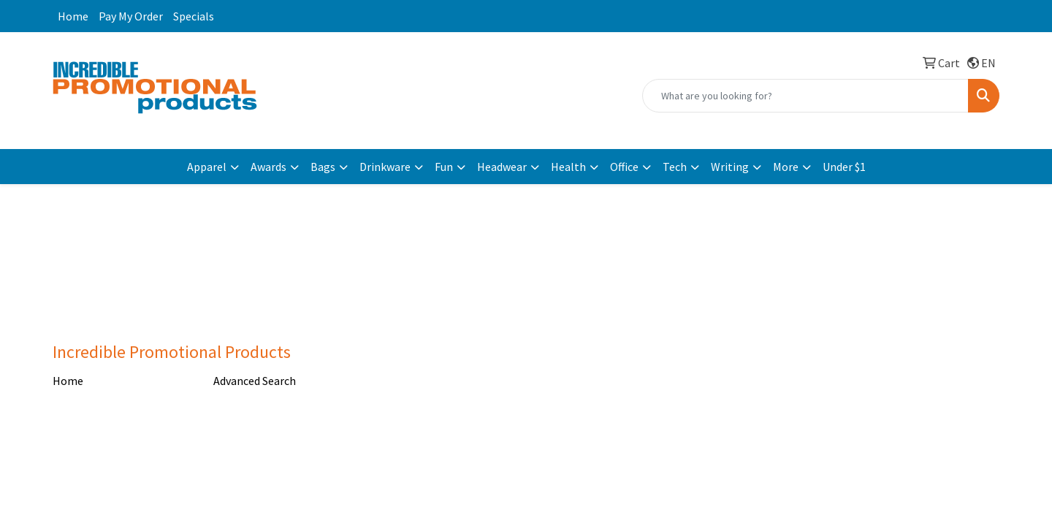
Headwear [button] (502, 166)
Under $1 (844, 166)
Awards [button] (268, 166)
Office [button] (624, 166)
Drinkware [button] (385, 166)
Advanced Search (254, 380)
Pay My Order (131, 16)
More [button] (785, 166)
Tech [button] (675, 166)
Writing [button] (730, 166)
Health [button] (568, 166)
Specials (193, 16)
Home (73, 16)
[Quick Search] (805, 96)
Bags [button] (322, 166)
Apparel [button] (206, 166)
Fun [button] (444, 166)
